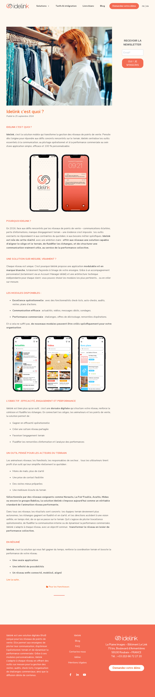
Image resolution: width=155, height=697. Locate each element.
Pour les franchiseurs (59, 586)
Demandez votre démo (124, 6)
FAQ (77, 646)
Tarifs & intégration (66, 6)
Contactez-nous (77, 651)
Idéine (77, 657)
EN (147, 6)
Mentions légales (77, 662)
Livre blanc (88, 6)
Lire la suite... (13, 579)
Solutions (42, 6)
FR (143, 6)
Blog (102, 6)
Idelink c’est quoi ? (25, 112)
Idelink (77, 635)
